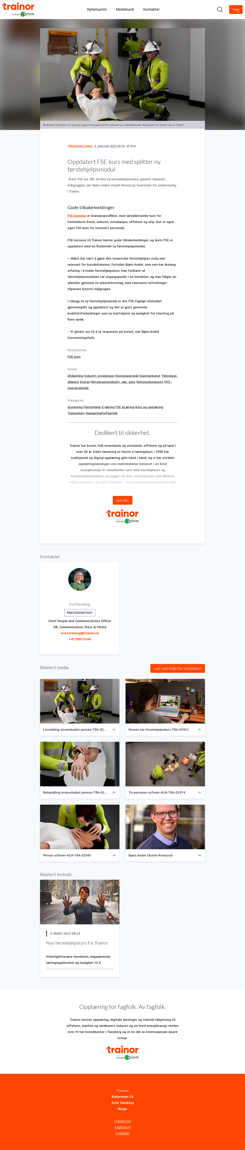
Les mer (122, 500)
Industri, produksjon (99, 376)
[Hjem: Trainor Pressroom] (18, 9)
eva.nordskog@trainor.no (80, 633)
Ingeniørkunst (149, 376)
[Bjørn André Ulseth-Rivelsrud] (165, 827)
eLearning (75, 407)
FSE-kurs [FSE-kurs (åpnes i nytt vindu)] (74, 356)
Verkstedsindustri (149, 382)
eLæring (128, 407)
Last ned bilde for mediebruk (178, 668)
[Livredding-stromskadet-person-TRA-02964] (79, 701)
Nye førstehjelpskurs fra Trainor (77, 943)
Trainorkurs (76, 413)
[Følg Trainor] (236, 9)
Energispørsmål (126, 376)
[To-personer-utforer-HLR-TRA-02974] (165, 764)
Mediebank (125, 9)
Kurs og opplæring (149, 407)
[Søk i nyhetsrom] (220, 9)
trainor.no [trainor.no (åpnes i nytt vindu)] (122, 1121)
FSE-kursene (77, 215)
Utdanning (75, 376)
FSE (118, 407)
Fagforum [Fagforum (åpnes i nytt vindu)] (122, 1127)
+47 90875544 (80, 639)
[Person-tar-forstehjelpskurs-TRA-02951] (165, 701)
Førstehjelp (92, 407)
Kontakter (151, 9)
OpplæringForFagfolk (101, 413)
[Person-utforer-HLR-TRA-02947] (79, 827)
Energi (85, 382)
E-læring (108, 407)
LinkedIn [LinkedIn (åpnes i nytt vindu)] (123, 1133)
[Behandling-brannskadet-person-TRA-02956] (79, 764)
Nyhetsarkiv (97, 9)
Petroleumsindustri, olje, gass (113, 382)
